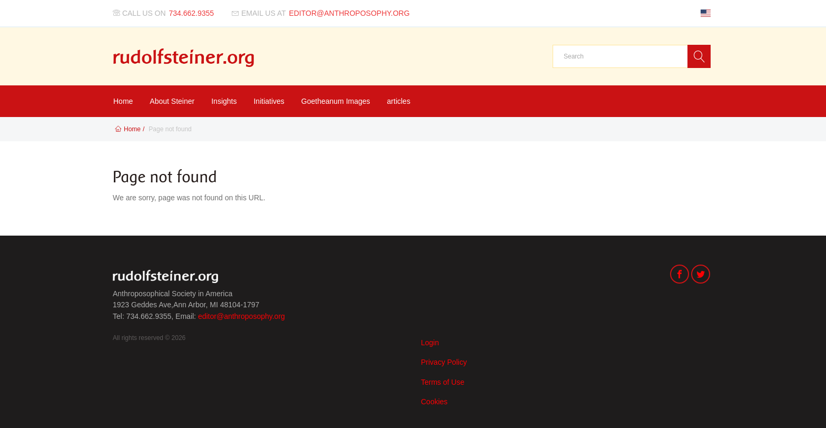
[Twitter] (700, 275)
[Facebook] (679, 275)
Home (123, 101)
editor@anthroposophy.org (241, 316)
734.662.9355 (191, 13)
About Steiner (172, 101)
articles (398, 101)
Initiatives (268, 101)
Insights (224, 101)
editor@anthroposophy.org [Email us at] (349, 13)
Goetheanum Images (335, 101)
